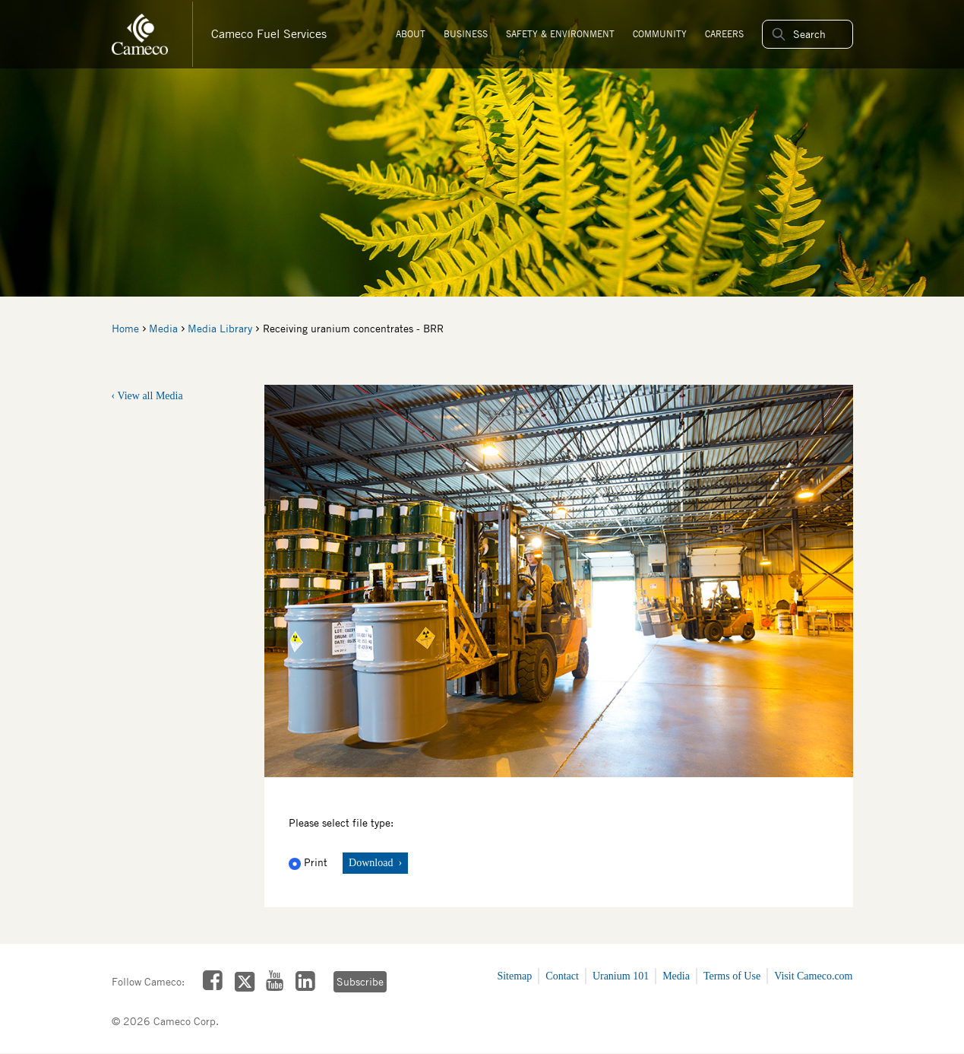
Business (466, 34)
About (410, 34)
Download (372, 862)
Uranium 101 (621, 976)
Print (309, 862)
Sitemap (514, 976)
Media (163, 328)
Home (125, 328)
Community (660, 34)
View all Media (149, 396)
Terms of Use (731, 976)
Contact (562, 976)
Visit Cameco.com (813, 976)
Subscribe (359, 982)
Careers (724, 34)
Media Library (220, 328)
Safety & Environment (560, 34)
